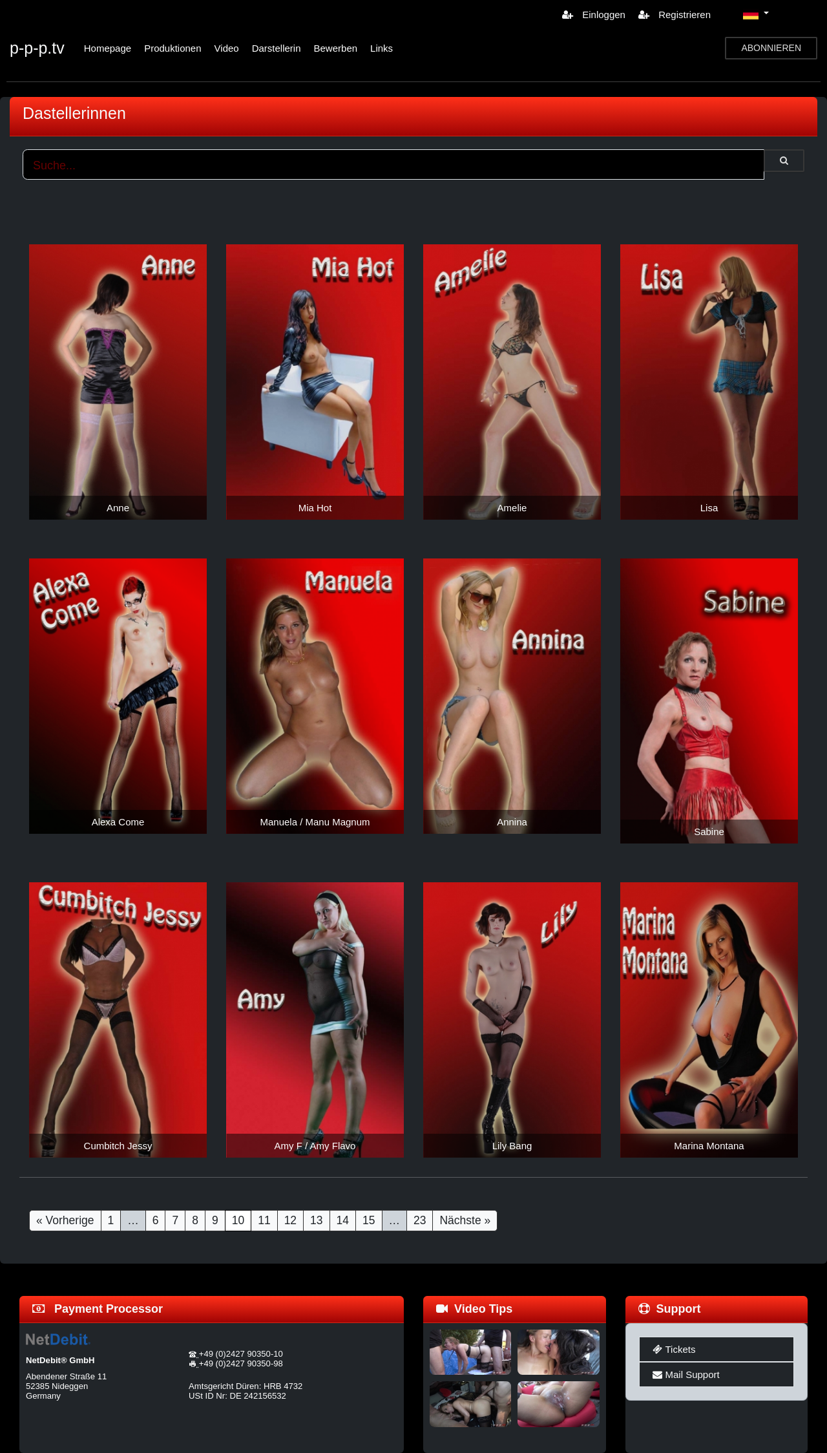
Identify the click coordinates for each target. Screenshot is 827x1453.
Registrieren (674, 14)
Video (227, 48)
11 (264, 1220)
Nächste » (464, 1220)
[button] (756, 14)
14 (343, 1220)
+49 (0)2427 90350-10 (241, 1354)
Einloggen (593, 14)
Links (381, 48)
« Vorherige (65, 1220)
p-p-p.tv (37, 48)
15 (368, 1220)
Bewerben (336, 48)
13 (316, 1220)
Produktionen (172, 48)
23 (420, 1220)
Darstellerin (276, 48)
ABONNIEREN (771, 48)
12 (290, 1220)
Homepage (107, 48)
